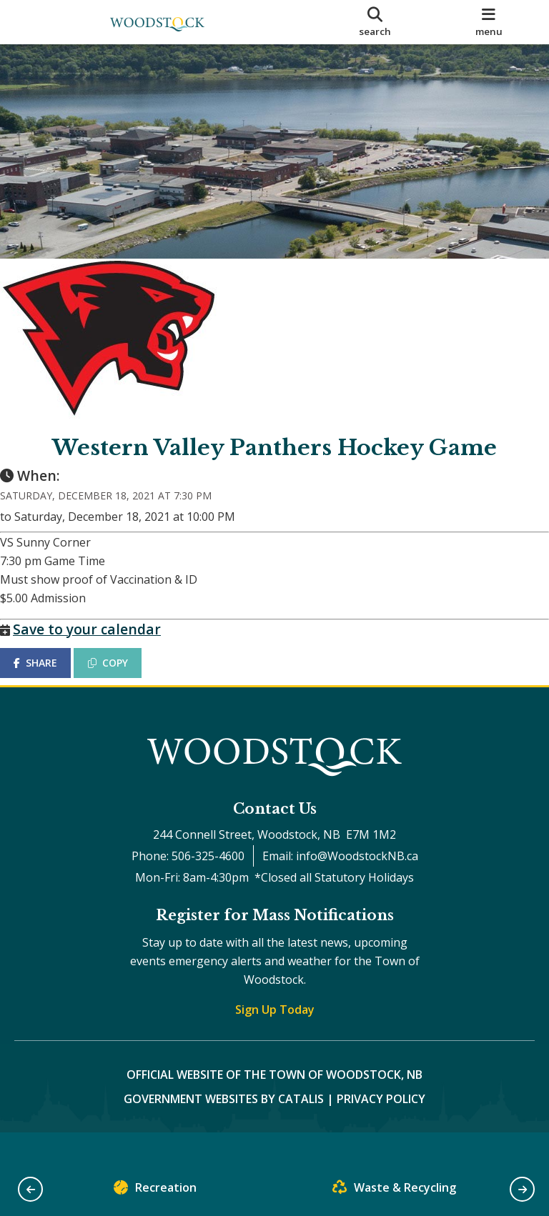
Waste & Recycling (394, 1191)
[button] (30, 1189)
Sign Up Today (275, 1038)
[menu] (489, 22)
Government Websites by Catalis (224, 1127)
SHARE (49, 677)
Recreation (155, 1191)
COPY (122, 677)
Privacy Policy (381, 1127)
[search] (375, 22)
